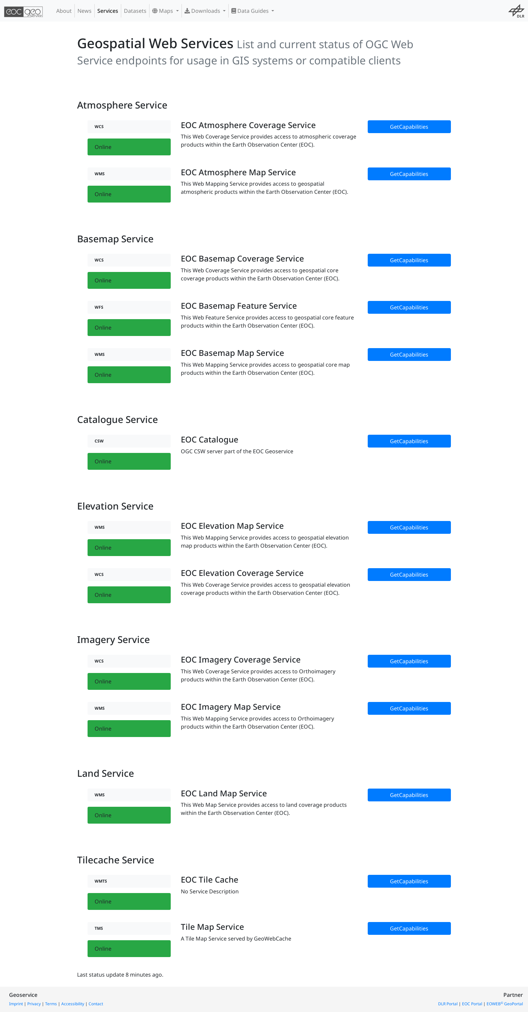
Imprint (16, 1004)
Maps (163, 10)
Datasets (135, 10)
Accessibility (72, 1004)
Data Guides (250, 10)
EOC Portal (472, 1004)
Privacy (34, 1004)
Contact (96, 1004)
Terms (51, 1004)
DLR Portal (448, 1004)
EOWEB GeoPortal (505, 1004)
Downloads (203, 10)
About (64, 10)
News (84, 10)
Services (107, 10)
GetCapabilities (409, 126)
